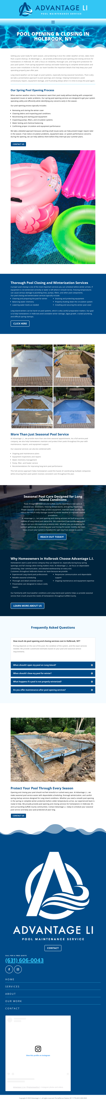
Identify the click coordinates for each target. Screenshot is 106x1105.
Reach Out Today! (52, 540)
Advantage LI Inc (19, 1091)
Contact (53, 951)
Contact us (18, 147)
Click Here (20, 327)
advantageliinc (33, 1091)
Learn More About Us (27, 609)
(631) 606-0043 (24, 965)
